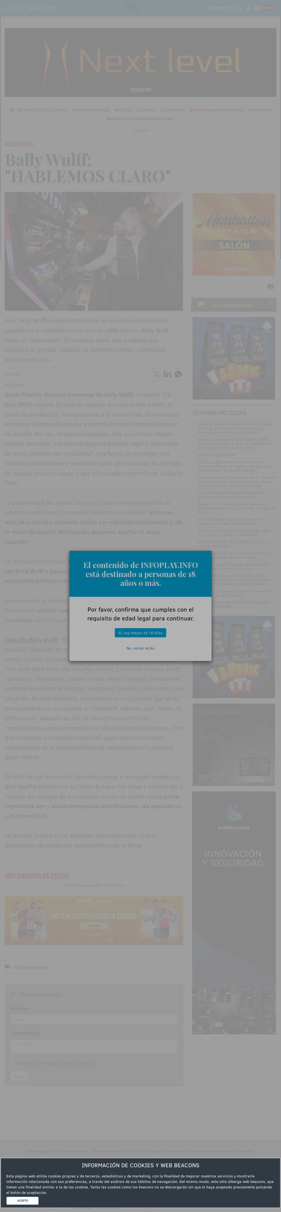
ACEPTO (22, 1200)
